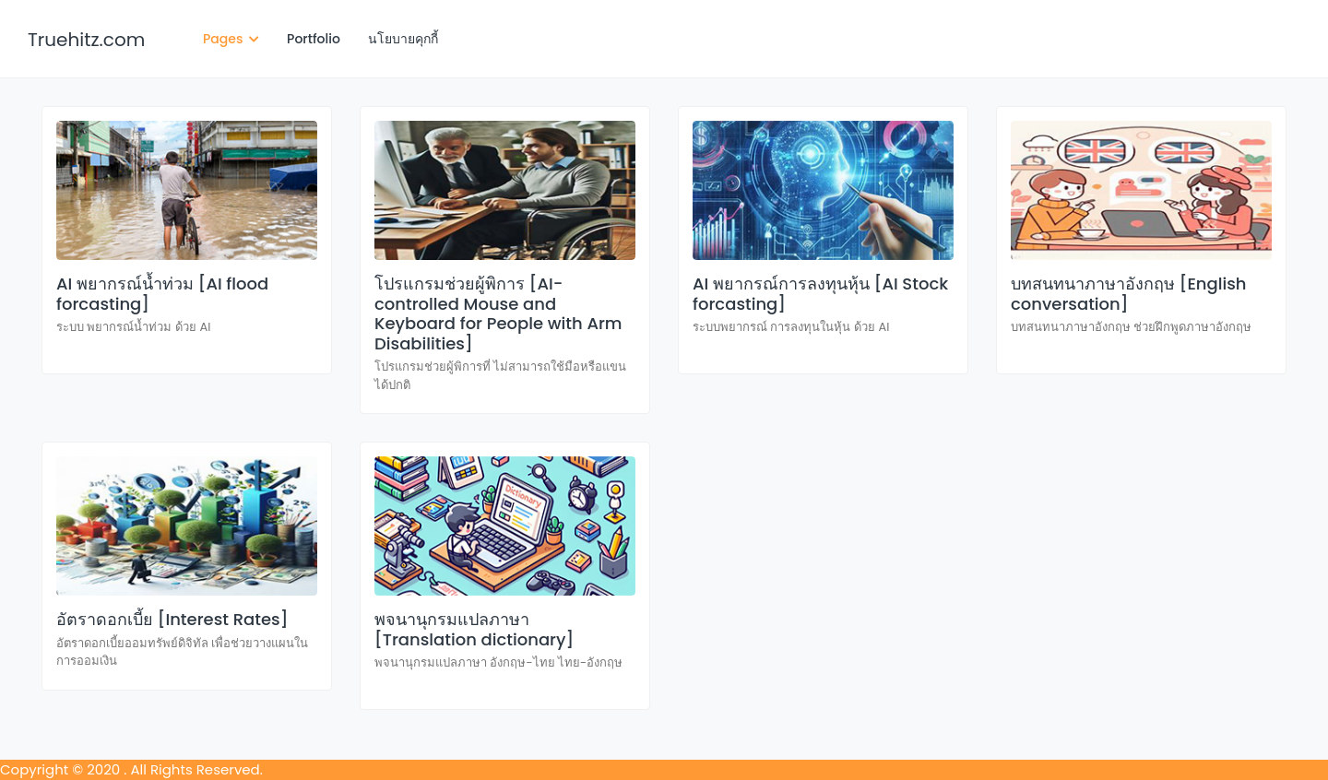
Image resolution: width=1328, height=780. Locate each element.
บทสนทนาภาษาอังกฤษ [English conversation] (1129, 293)
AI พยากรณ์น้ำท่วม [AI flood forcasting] (162, 293)
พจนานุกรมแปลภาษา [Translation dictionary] (474, 629)
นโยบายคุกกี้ (403, 39)
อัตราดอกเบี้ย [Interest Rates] (172, 619)
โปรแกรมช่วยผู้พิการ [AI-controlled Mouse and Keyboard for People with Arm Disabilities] (498, 313)
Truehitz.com (86, 40)
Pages (231, 39)
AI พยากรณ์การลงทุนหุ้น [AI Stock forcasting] (820, 293)
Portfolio (313, 39)
